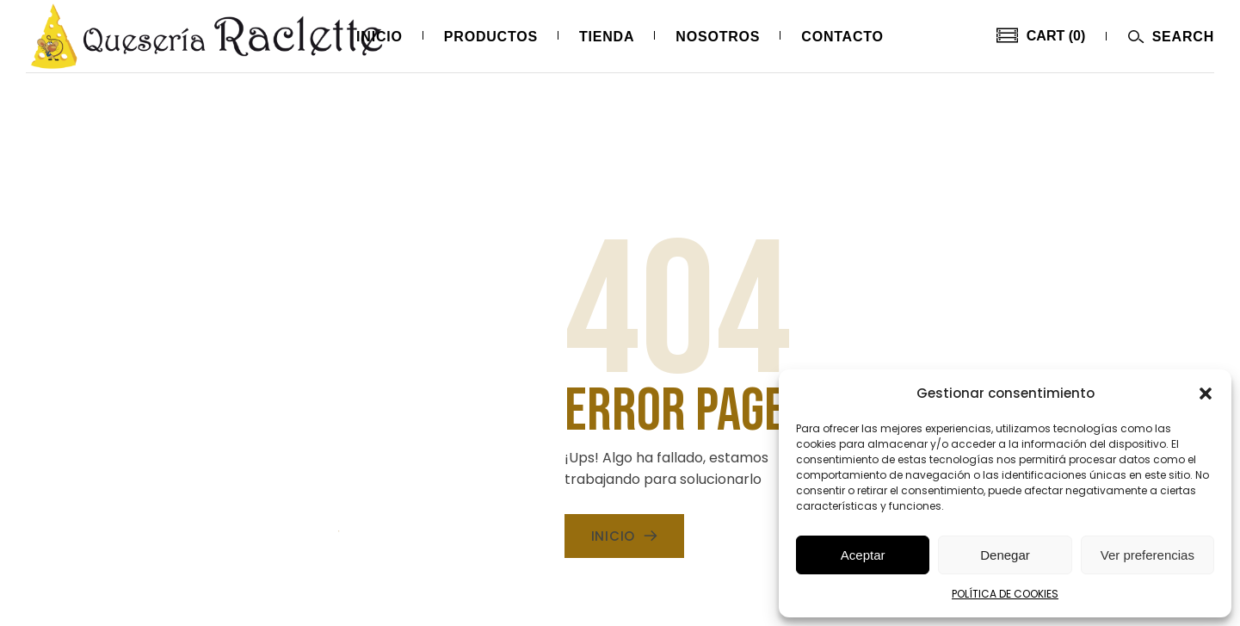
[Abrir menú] (1171, 36)
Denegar (1005, 555)
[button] (1205, 393)
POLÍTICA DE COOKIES (1005, 593)
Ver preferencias (1147, 555)
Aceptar (863, 555)
